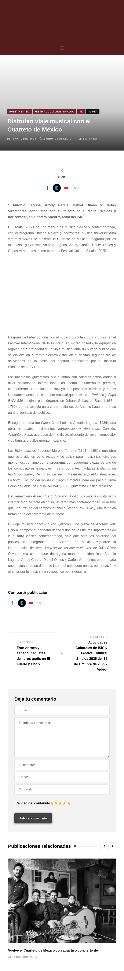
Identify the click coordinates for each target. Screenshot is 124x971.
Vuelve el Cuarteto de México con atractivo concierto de (53, 950)
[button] (61, 47)
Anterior (26, 642)
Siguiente (97, 636)
